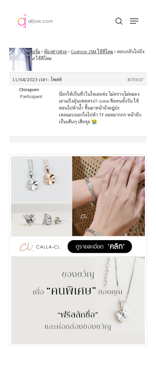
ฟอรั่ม (34, 51)
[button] (134, 21)
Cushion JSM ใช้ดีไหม (92, 51)
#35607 (135, 79)
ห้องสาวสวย (55, 51)
